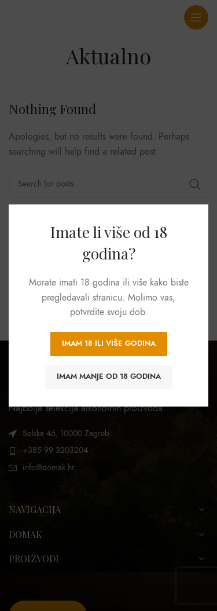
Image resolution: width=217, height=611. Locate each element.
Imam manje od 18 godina (109, 376)
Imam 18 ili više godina (109, 343)
